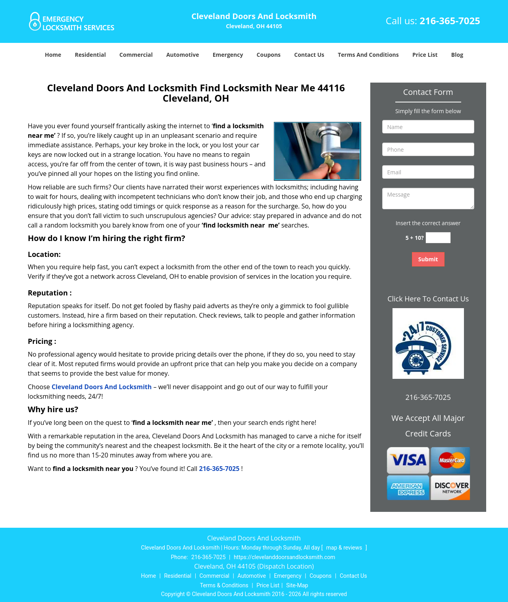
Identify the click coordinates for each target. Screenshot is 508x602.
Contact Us (309, 54)
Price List (425, 54)
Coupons (269, 54)
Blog (457, 54)
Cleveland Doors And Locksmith (102, 386)
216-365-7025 (449, 20)
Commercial (136, 54)
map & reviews (345, 547)
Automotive (182, 54)
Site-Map (297, 585)
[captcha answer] (438, 237)
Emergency (228, 54)
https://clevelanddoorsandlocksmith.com (284, 557)
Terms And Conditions (368, 54)
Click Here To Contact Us (428, 298)
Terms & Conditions (224, 585)
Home (53, 54)
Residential (90, 54)
